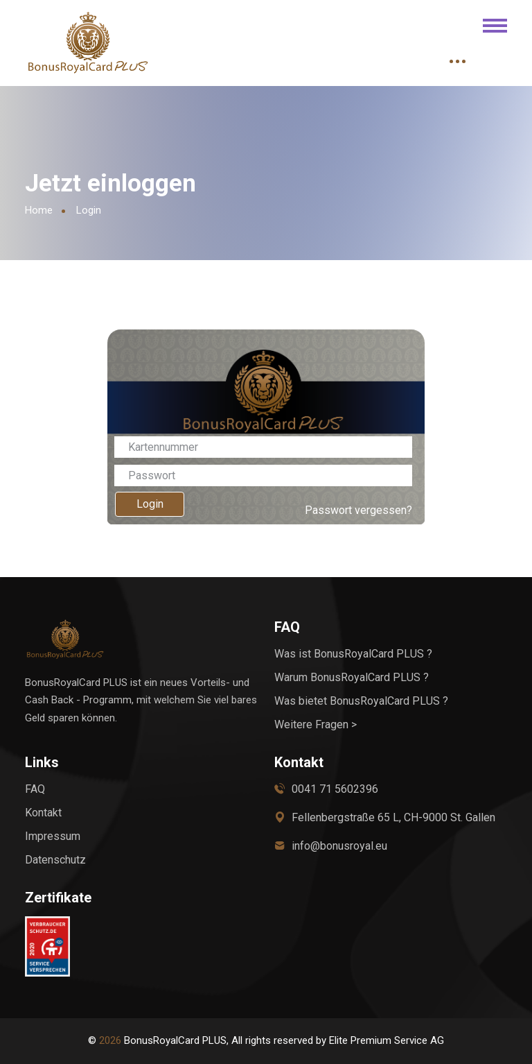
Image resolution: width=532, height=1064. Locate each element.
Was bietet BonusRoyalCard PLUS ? (361, 700)
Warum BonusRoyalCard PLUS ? (351, 677)
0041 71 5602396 (335, 789)
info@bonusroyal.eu (339, 845)
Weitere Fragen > (315, 724)
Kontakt (43, 812)
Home (39, 210)
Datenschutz (55, 859)
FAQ (35, 789)
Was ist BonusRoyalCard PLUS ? (353, 653)
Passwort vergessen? (358, 510)
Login (149, 503)
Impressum (52, 836)
